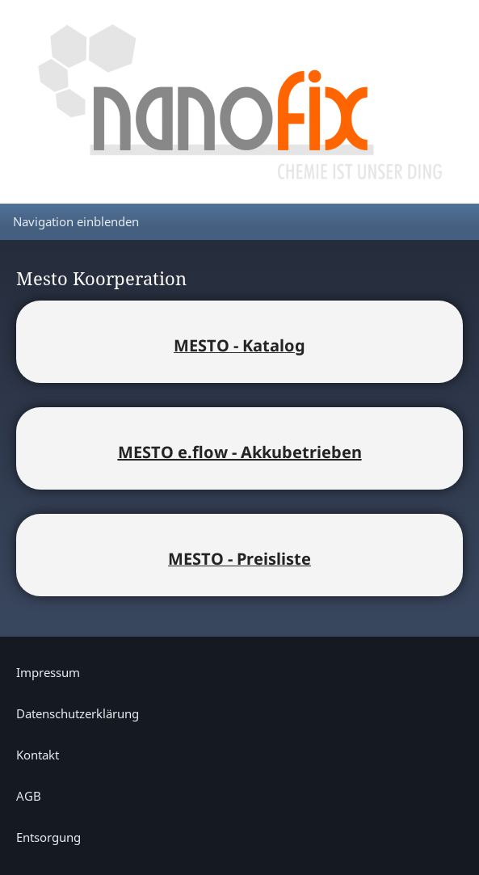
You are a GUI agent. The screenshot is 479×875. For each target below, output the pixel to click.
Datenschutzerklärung (77, 713)
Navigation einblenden (76, 221)
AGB (28, 796)
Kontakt (37, 755)
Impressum (48, 672)
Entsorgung (48, 837)
